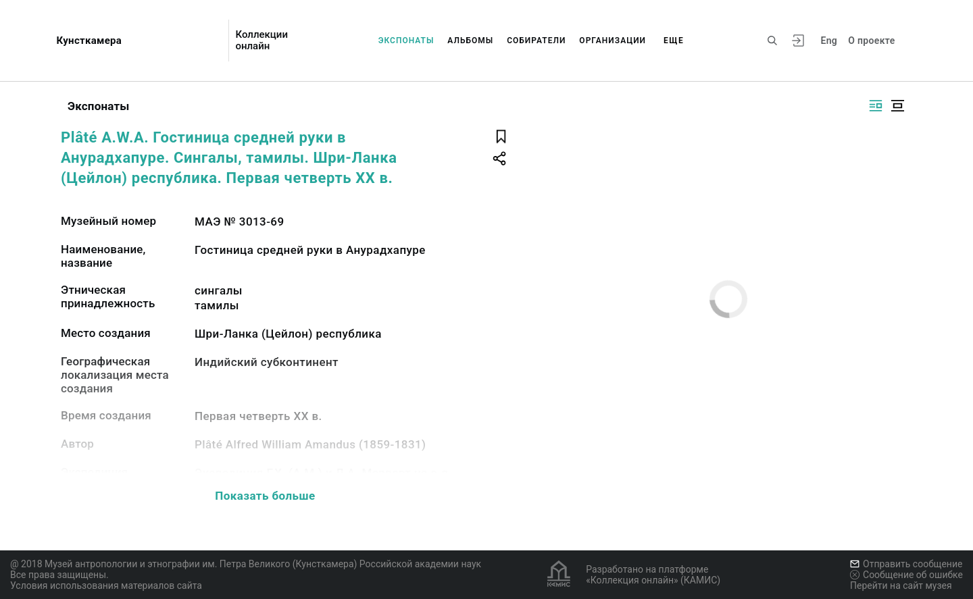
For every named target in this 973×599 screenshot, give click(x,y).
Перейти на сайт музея (901, 585)
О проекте (871, 40)
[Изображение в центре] (897, 105)
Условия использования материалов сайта (106, 585)
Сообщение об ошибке (906, 574)
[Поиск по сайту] (772, 40)
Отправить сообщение (906, 563)
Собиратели (536, 40)
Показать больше (265, 495)
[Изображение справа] (876, 105)
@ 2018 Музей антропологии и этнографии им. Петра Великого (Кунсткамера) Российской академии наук (245, 563)
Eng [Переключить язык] (828, 40)
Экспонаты (406, 40)
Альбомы (470, 40)
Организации (612, 40)
